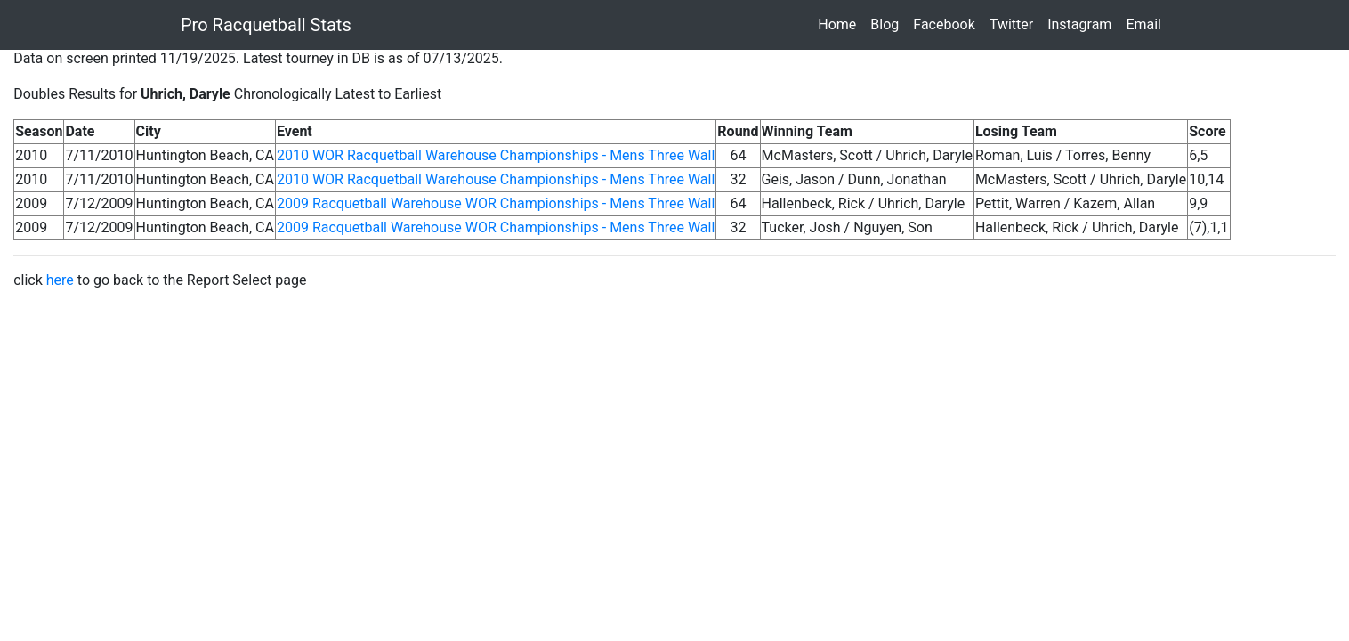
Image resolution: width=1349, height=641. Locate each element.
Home (840, 23)
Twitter (1015, 23)
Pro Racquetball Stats (266, 25)
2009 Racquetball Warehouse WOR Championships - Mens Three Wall (496, 203)
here (60, 280)
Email (1147, 23)
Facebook (947, 23)
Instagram (1083, 23)
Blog (888, 23)
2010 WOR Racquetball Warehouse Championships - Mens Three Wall (496, 155)
